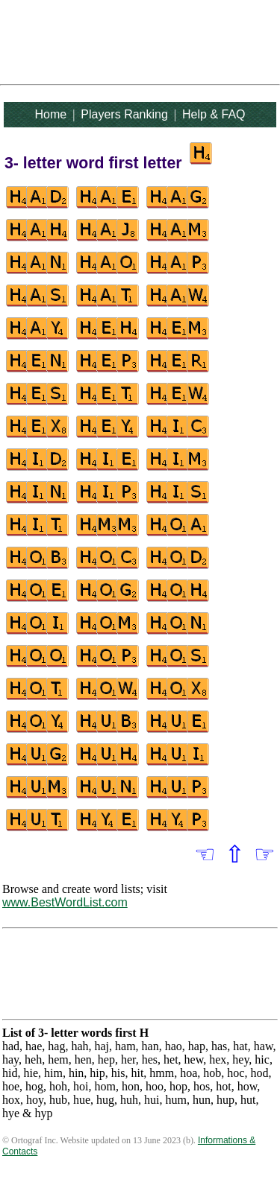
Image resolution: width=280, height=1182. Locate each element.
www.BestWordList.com (65, 902)
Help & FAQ (213, 114)
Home (50, 114)
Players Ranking (124, 114)
